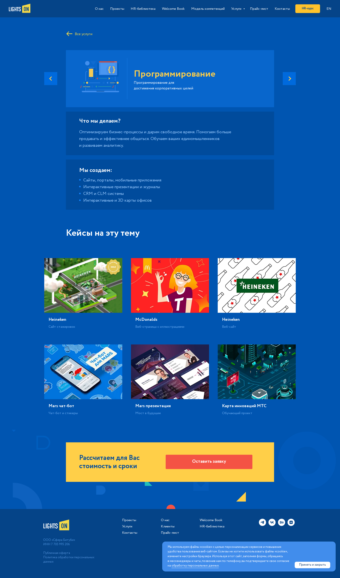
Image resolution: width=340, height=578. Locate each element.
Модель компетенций (208, 8)
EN (329, 8)
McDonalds (146, 319)
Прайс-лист (259, 8)
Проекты (117, 8)
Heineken (57, 319)
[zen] (291, 525)
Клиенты (168, 526)
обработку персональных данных (195, 565)
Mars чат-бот (61, 406)
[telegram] (262, 525)
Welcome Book (173, 8)
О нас (99, 8)
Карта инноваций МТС (244, 406)
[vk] (272, 525)
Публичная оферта (56, 553)
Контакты (282, 8)
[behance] (281, 525)
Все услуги (83, 34)
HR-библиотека (143, 8)
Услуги (236, 8)
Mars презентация (153, 406)
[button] (209, 462)
